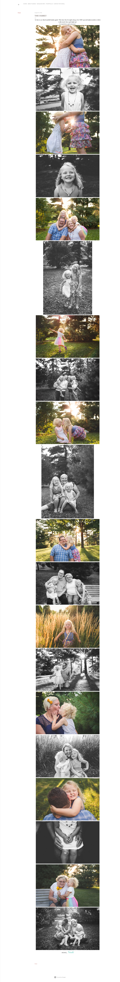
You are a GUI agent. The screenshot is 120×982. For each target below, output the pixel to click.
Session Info (41, 4)
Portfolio (49, 4)
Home (25, 4)
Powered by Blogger (60, 977)
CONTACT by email (59, 4)
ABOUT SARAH (32, 4)
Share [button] (19, 12)
